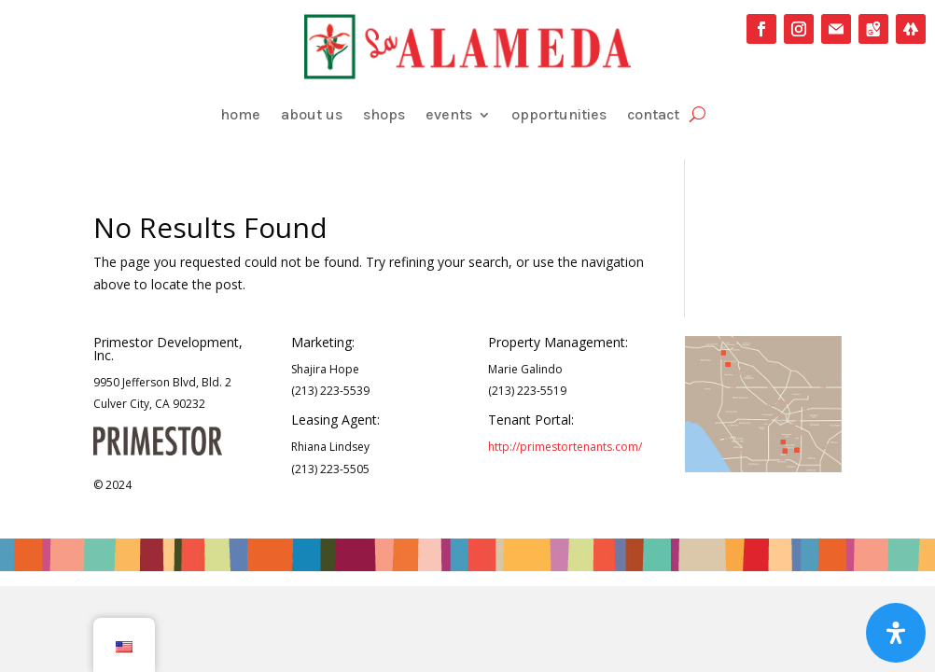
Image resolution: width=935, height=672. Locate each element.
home (240, 114)
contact (653, 114)
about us (311, 114)
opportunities (559, 114)
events (449, 114)
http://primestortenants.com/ (565, 447)
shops (384, 114)
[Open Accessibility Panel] (896, 633)
